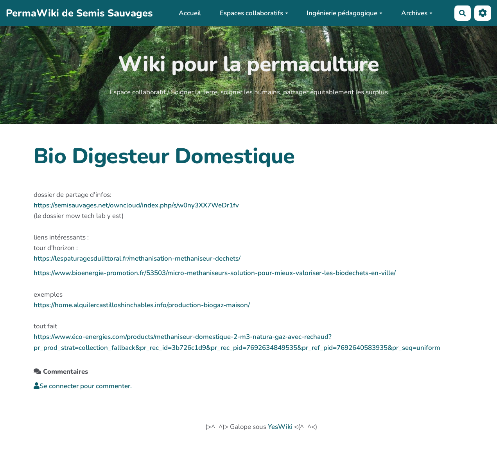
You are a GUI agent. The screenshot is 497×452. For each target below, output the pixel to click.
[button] (482, 13)
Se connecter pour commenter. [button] (83, 386)
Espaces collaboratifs (254, 13)
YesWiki (280, 426)
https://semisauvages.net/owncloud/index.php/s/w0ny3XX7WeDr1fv (136, 205)
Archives (416, 13)
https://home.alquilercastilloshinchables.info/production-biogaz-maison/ (142, 305)
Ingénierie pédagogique (344, 13)
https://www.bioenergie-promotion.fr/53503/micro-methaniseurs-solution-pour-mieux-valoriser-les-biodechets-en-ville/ (215, 272)
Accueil (190, 13)
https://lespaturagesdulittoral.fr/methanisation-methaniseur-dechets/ (137, 258)
